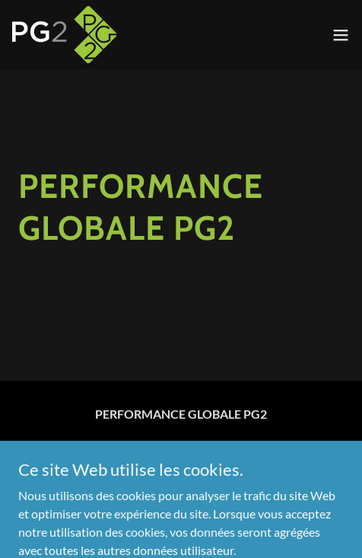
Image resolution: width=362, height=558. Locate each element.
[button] (340, 35)
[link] (64, 34)
